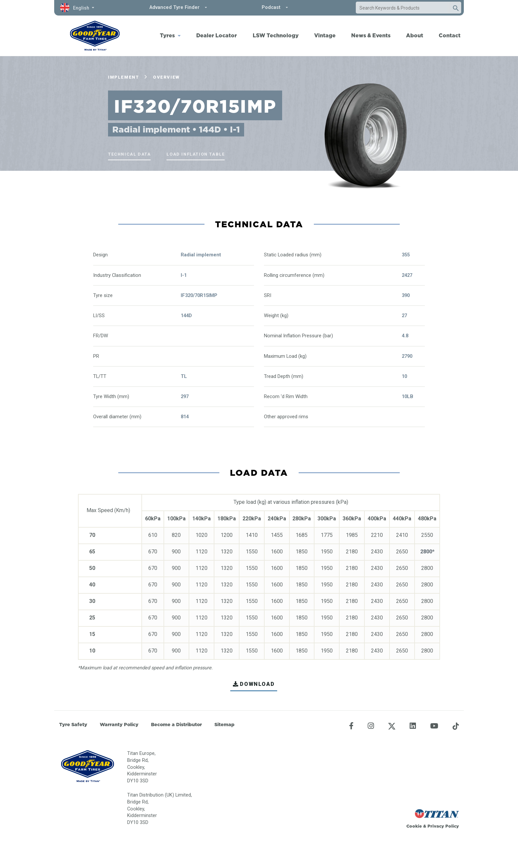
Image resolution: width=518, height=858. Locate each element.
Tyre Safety (73, 724)
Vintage (325, 35)
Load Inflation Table (195, 154)
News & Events (370, 35)
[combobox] (402, 8)
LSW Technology (276, 35)
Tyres (167, 35)
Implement (123, 77)
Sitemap (224, 724)
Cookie (414, 826)
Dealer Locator (216, 35)
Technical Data (129, 154)
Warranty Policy (119, 724)
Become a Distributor (176, 724)
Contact (450, 35)
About (414, 35)
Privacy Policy (443, 826)
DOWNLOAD (254, 684)
